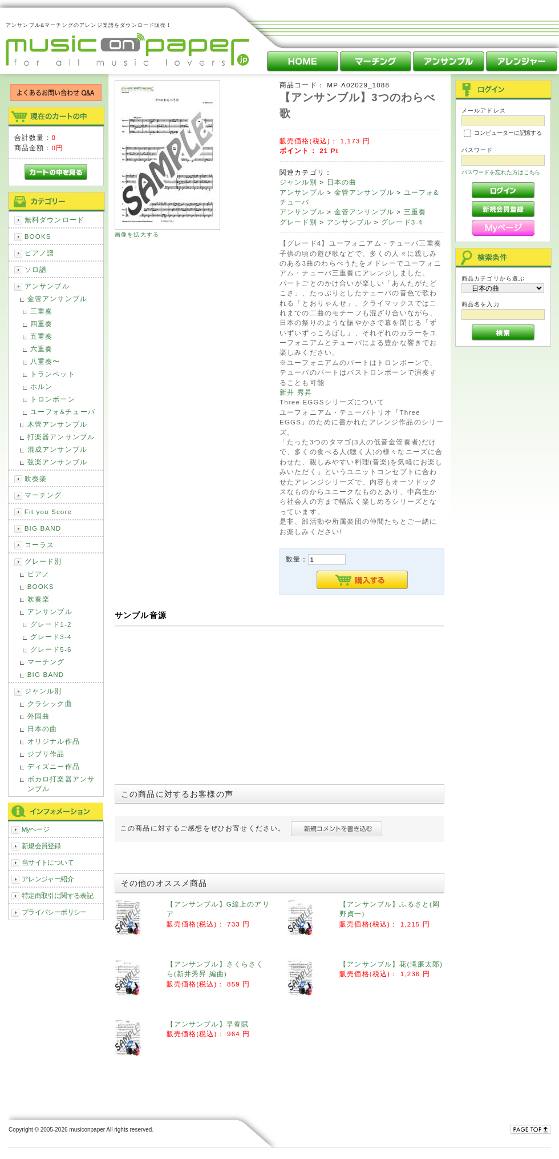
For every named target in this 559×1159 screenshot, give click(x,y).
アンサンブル (47, 286)
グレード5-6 (51, 649)
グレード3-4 (51, 636)
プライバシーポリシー (54, 912)
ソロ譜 (36, 269)
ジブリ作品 (46, 753)
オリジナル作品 (53, 741)
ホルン (41, 386)
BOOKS (38, 236)
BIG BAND (43, 528)
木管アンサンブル (57, 424)
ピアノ (38, 574)
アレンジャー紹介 (48, 879)
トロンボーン (52, 399)
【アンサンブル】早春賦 (208, 1024)
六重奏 (41, 348)
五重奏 (41, 336)
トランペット (52, 374)
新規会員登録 (41, 845)
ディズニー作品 (53, 766)
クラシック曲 (49, 703)
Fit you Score (48, 511)
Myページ (36, 829)
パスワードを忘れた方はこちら (501, 172)
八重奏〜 (45, 361)
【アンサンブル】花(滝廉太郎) (391, 964)
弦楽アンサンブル (57, 462)
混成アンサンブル (57, 449)
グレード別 (43, 561)
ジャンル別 (43, 691)
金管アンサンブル (57, 298)
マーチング (43, 495)
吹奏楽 (36, 478)
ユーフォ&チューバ (62, 411)
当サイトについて (48, 862)
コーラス (40, 544)
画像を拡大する (137, 234)
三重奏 (41, 311)
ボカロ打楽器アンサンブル (61, 783)
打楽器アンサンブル (61, 436)
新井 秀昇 (296, 392)
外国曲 (38, 716)
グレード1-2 (51, 624)
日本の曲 (42, 728)
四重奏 (41, 323)
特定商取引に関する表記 (58, 895)
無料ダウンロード (54, 219)
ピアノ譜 (40, 252)
